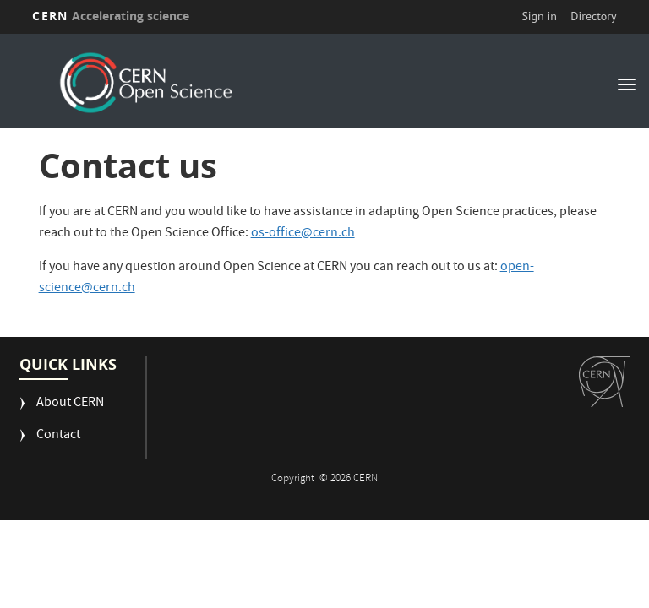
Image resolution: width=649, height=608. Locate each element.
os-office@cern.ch (303, 234)
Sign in (539, 16)
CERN (110, 16)
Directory (593, 16)
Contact (58, 436)
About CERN (70, 404)
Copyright (294, 479)
